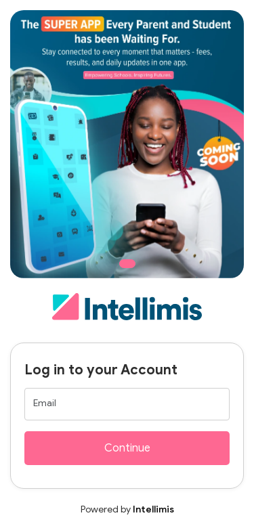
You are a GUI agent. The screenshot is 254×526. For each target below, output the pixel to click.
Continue (127, 448)
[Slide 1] (127, 263)
